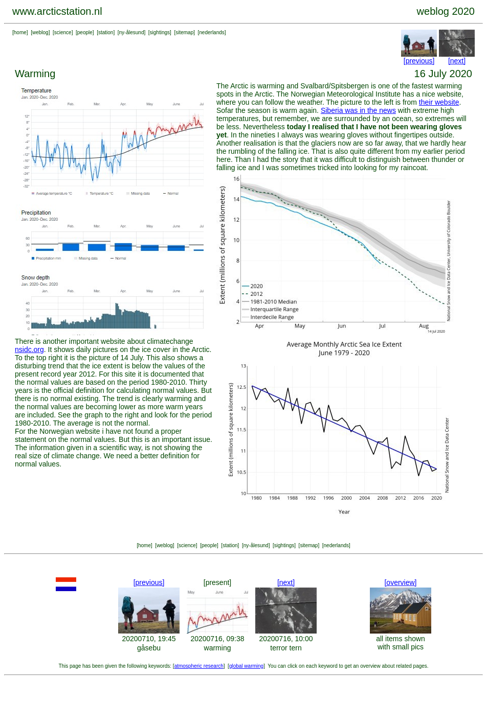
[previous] (419, 61)
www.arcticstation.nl (57, 11)
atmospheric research (199, 666)
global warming (246, 666)
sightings (160, 32)
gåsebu (149, 648)
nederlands (211, 32)
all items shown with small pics (400, 643)
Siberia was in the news (358, 110)
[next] (457, 61)
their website (439, 102)
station (105, 32)
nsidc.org (29, 349)
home (20, 32)
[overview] (400, 582)
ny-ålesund (131, 32)
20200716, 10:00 (286, 639)
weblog (40, 32)
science (63, 32)
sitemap (184, 32)
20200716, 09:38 (217, 639)
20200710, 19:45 (148, 639)
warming (217, 648)
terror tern (285, 648)
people (85, 32)
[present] (217, 582)
